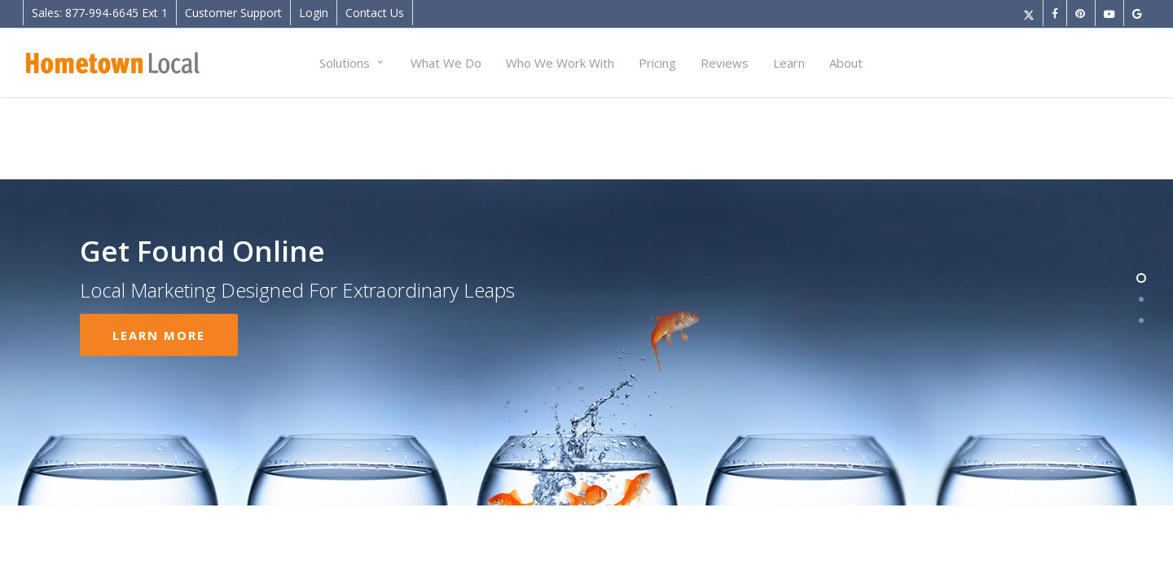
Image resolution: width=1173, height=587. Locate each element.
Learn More (158, 310)
